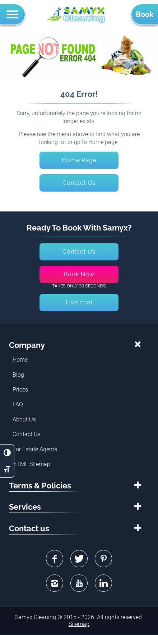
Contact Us (27, 434)
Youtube (79, 583)
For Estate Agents (35, 449)
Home (20, 359)
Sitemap (79, 624)
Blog (18, 374)
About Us (24, 419)
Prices (20, 389)
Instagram (54, 583)
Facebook (54, 558)
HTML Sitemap (31, 464)
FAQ (18, 404)
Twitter (79, 558)
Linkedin (103, 583)
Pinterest (103, 558)
